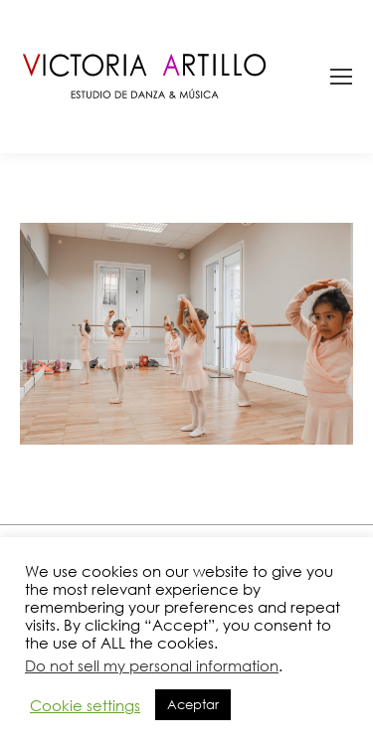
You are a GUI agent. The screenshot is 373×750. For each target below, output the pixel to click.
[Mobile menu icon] (341, 77)
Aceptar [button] (193, 704)
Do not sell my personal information (152, 665)
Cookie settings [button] (85, 705)
